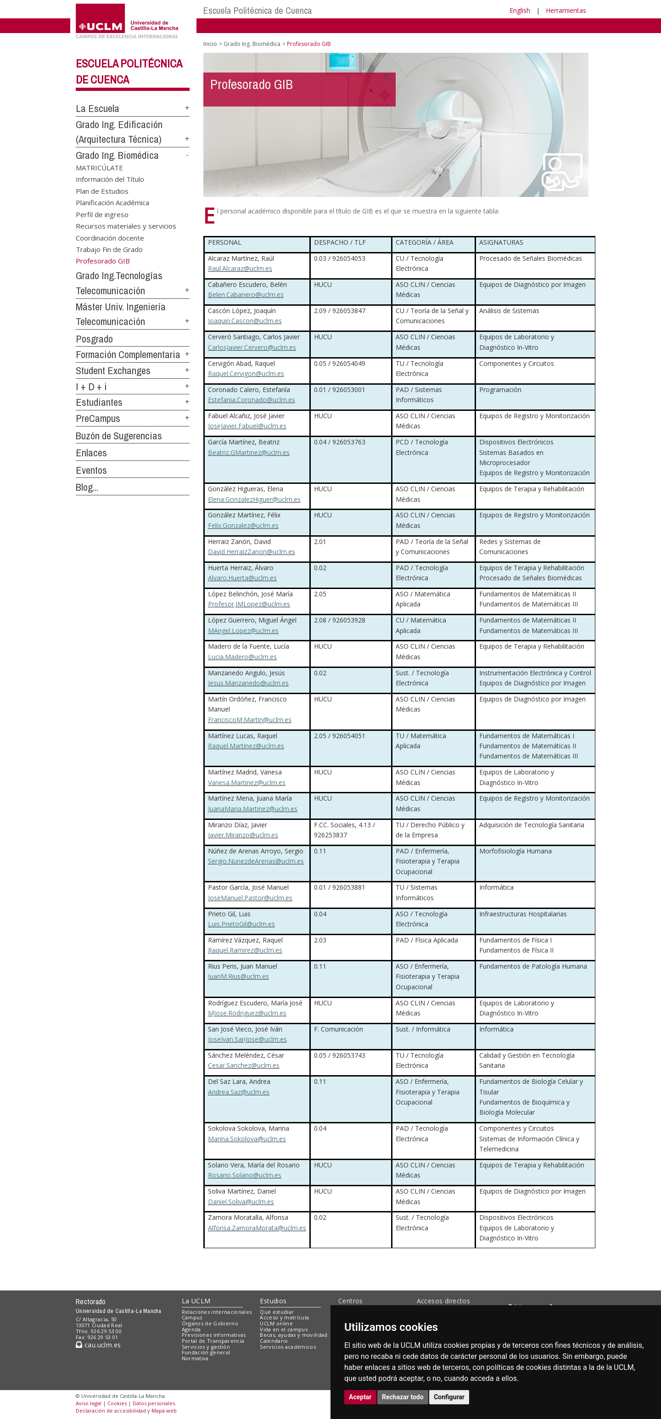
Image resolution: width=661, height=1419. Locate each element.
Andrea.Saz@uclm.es (238, 1092)
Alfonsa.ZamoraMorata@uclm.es (257, 1227)
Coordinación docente (110, 237)
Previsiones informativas (214, 1334)
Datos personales (154, 1403)
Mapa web (164, 1410)
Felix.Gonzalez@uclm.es (243, 525)
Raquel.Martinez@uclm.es (246, 745)
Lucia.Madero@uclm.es (242, 656)
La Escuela (97, 108)
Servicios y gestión (206, 1346)
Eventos (91, 470)
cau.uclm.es (98, 1344)
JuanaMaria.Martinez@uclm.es (252, 808)
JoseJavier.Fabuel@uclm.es (247, 425)
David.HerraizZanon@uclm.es (251, 551)
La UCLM (196, 1300)
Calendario (274, 1340)
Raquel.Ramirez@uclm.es (245, 950)
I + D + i (91, 386)
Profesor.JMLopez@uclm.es (249, 604)
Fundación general (206, 1352)
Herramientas (566, 10)
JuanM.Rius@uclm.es (238, 976)
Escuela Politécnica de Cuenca (257, 10)
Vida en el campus (284, 1329)
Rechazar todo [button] (403, 1397)
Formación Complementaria (128, 354)
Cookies (117, 1403)
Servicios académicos (288, 1346)
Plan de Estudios (102, 190)
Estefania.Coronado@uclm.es (251, 399)
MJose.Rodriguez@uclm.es (247, 1013)
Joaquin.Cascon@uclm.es (245, 320)
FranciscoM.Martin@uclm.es (249, 719)
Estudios (273, 1300)
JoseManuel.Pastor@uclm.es (250, 897)
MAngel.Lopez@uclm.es (243, 630)
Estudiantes (99, 402)
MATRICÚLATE (99, 167)
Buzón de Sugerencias (119, 436)
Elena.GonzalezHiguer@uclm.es (254, 499)
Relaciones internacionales (217, 1311)
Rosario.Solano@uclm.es (244, 1175)
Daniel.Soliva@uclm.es (241, 1201)
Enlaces (91, 453)
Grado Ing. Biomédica (117, 155)
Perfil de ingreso (102, 214)
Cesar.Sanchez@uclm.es (244, 1065)
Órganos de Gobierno (210, 1323)
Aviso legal (88, 1403)
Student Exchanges (113, 370)
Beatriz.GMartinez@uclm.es (249, 452)
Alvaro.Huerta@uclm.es (242, 577)
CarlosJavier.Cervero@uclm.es (252, 347)
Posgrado (94, 339)
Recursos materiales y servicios (126, 225)
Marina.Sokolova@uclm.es (247, 1138)
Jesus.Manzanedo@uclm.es (248, 683)
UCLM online (276, 1323)
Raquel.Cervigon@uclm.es (246, 373)
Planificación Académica (112, 202)
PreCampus (98, 418)
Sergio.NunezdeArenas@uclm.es (256, 861)
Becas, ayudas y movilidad (293, 1334)
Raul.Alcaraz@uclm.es (240, 268)
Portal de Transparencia (213, 1340)
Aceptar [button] (360, 1397)
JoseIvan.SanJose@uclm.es (247, 1039)
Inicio (210, 44)
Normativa (195, 1358)
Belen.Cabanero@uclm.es (246, 294)
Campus (192, 1317)
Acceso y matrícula (284, 1317)
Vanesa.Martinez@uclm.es (247, 782)
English (520, 10)
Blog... (87, 487)
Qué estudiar (277, 1311)
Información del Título (110, 179)
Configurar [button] (449, 1397)
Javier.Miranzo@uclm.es (243, 834)
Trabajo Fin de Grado (109, 248)
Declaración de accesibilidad (111, 1410)
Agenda (191, 1329)
